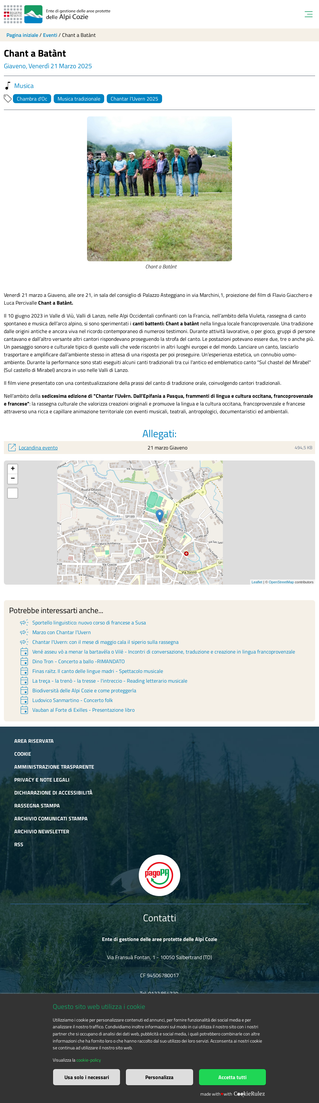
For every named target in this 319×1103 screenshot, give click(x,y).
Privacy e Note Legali (42, 780)
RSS (18, 844)
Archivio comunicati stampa (51, 818)
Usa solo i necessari (86, 1077)
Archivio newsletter (41, 831)
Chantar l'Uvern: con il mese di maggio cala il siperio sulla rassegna (99, 642)
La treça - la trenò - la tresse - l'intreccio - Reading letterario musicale (103, 681)
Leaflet (257, 582)
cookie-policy (88, 1060)
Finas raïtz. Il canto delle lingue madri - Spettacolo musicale (91, 671)
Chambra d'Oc (32, 99)
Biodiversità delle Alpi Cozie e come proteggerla (77, 690)
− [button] (13, 479)
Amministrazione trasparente (54, 767)
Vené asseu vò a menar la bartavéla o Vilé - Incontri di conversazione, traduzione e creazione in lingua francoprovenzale (157, 651)
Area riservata (34, 741)
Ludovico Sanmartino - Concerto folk (66, 700)
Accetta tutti (232, 1077)
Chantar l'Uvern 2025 (134, 99)
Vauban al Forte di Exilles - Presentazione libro (77, 710)
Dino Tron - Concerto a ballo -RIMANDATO (72, 661)
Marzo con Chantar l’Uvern (55, 632)
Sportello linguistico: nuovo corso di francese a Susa (82, 622)
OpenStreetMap (281, 582)
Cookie (22, 754)
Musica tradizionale (79, 99)
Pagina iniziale (22, 35)
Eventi (50, 35)
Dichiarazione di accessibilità (53, 792)
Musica (19, 85)
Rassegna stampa (37, 805)
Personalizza (159, 1077)
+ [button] (13, 469)
